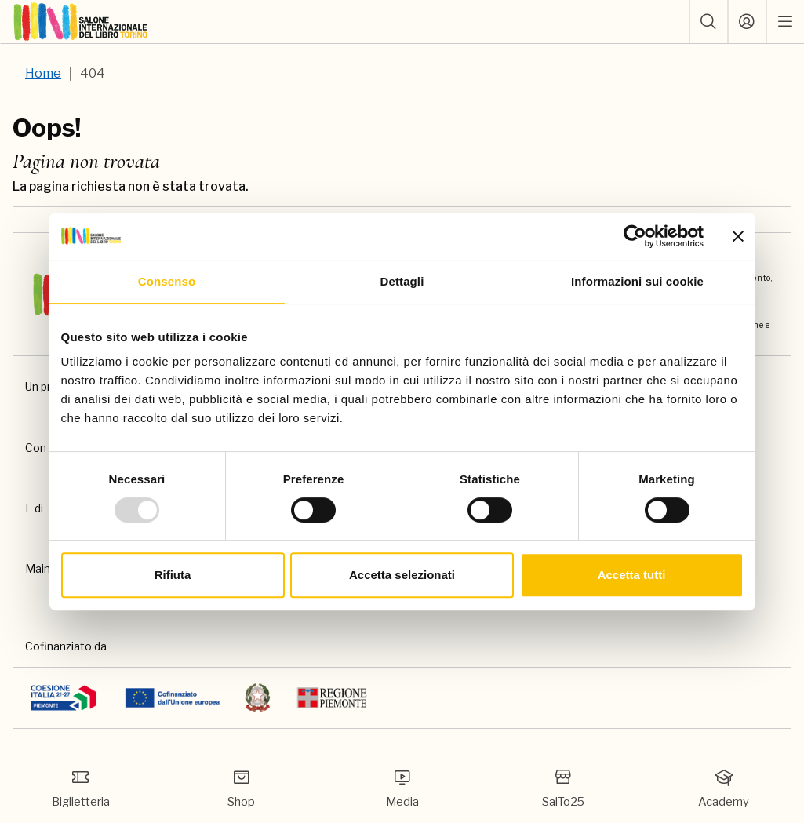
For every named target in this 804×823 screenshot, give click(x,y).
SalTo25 (563, 788)
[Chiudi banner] (738, 236)
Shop (241, 788)
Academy (723, 788)
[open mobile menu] (785, 22)
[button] (708, 22)
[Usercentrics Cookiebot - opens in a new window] (635, 236)
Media (402, 788)
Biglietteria (81, 788)
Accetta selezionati (402, 574)
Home (43, 73)
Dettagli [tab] (402, 281)
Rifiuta (173, 574)
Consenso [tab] (166, 281)
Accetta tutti (632, 574)
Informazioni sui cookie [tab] (637, 281)
